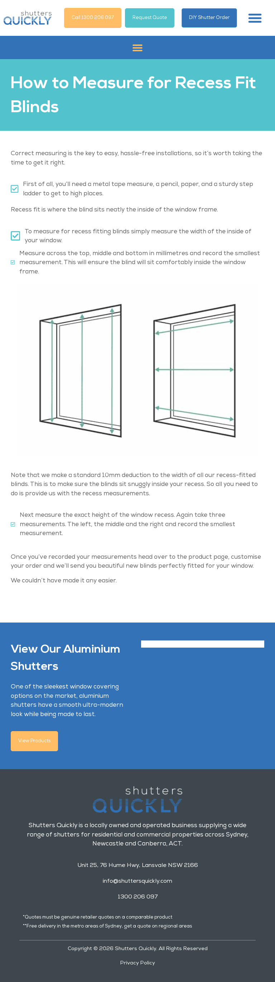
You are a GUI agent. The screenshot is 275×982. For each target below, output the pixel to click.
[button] (255, 18)
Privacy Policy (137, 962)
